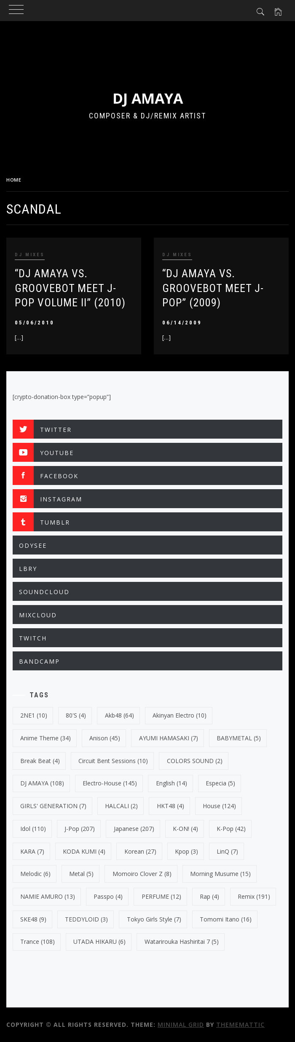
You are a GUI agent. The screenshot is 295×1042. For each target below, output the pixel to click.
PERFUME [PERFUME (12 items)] (161, 896)
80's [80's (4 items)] (76, 715)
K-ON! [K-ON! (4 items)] (185, 829)
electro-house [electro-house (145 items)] (110, 783)
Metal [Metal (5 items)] (81, 874)
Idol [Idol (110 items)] (33, 829)
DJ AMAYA (148, 98)
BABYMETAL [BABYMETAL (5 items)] (239, 738)
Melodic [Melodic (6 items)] (35, 874)
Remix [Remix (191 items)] (254, 896)
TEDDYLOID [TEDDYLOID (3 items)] (86, 919)
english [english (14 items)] (171, 783)
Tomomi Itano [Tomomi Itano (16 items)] (226, 919)
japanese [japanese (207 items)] (134, 829)
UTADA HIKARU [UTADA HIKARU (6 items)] (99, 942)
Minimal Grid (181, 1025)
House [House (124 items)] (219, 806)
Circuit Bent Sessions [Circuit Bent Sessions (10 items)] (113, 761)
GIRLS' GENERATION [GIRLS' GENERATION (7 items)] (53, 806)
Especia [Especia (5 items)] (220, 783)
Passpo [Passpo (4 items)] (108, 896)
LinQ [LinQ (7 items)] (227, 851)
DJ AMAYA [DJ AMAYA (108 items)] (42, 783)
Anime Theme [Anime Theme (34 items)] (45, 738)
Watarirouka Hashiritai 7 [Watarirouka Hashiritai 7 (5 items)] (182, 942)
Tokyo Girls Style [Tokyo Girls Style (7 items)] (154, 919)
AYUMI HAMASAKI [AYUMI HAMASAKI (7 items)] (168, 738)
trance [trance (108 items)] (37, 942)
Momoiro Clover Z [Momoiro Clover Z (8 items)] (142, 874)
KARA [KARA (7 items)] (32, 851)
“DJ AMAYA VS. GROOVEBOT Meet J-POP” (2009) (213, 288)
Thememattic (240, 1025)
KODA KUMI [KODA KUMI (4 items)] (84, 851)
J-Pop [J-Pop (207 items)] (79, 829)
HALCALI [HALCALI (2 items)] (121, 806)
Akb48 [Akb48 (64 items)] (119, 715)
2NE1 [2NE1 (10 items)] (33, 715)
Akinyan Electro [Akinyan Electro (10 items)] (179, 715)
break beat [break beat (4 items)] (40, 761)
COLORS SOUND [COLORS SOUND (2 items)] (195, 761)
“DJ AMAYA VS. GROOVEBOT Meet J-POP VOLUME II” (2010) (70, 288)
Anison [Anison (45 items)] (104, 738)
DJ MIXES (30, 254)
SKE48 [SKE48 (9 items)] (33, 919)
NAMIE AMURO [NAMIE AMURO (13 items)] (47, 896)
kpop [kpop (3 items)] (186, 851)
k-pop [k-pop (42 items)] (231, 829)
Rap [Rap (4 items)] (209, 896)
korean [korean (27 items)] (140, 851)
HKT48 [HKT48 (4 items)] (170, 806)
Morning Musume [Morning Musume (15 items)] (220, 874)
